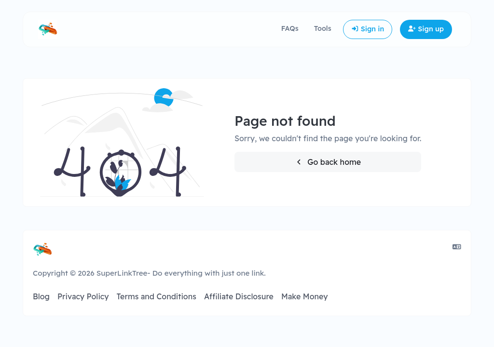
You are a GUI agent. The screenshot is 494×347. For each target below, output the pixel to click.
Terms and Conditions (156, 296)
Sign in (367, 29)
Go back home (328, 162)
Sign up (426, 29)
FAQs (290, 28)
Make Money (304, 296)
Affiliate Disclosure (239, 296)
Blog (41, 296)
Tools (322, 28)
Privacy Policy (83, 296)
